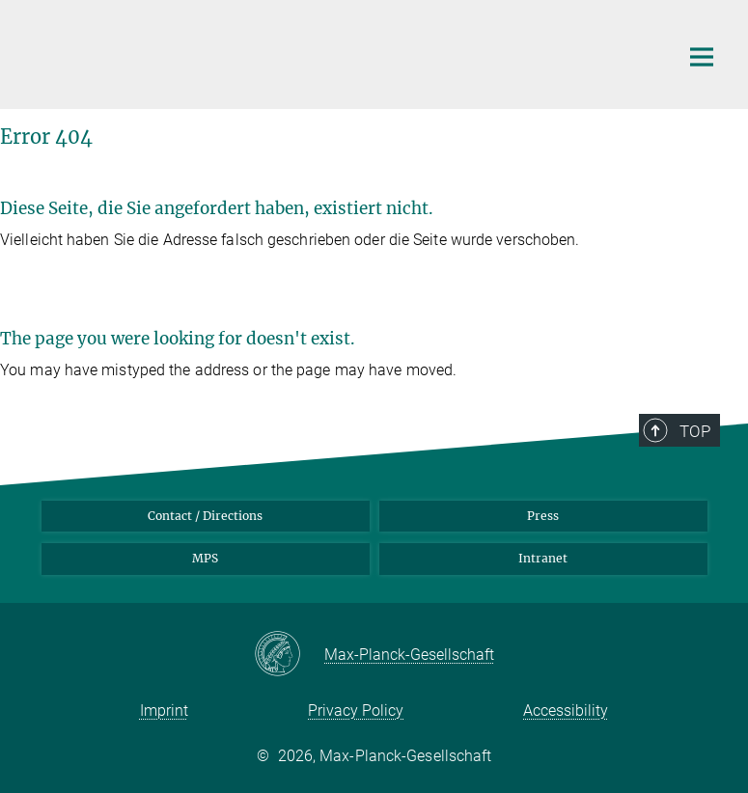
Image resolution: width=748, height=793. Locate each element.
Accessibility (565, 710)
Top (694, 431)
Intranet (543, 558)
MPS (205, 558)
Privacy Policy (355, 710)
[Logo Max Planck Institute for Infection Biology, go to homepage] (340, 52)
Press (543, 515)
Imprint (164, 710)
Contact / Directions (205, 515)
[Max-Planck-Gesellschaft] (289, 655)
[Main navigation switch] (701, 57)
